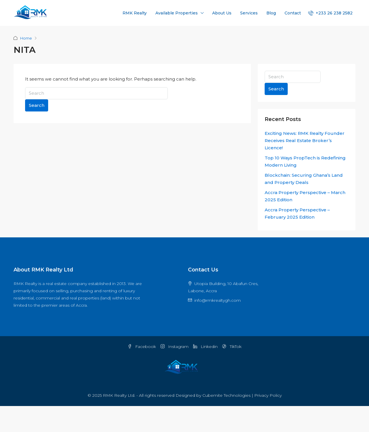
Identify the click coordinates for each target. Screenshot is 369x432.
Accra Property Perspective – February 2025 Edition (297, 213)
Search (36, 105)
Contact (293, 13)
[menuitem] (330, 13)
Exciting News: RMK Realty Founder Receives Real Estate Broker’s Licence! (304, 140)
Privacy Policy (268, 395)
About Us (221, 13)
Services (249, 13)
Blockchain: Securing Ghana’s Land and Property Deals (304, 178)
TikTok (232, 346)
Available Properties (176, 13)
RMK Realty (135, 13)
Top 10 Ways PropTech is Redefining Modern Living (305, 161)
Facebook (142, 346)
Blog (271, 13)
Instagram (175, 346)
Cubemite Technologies (226, 395)
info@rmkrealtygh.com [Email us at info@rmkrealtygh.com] (217, 300)
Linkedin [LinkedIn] (205, 346)
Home (26, 38)
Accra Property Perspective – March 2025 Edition (305, 196)
